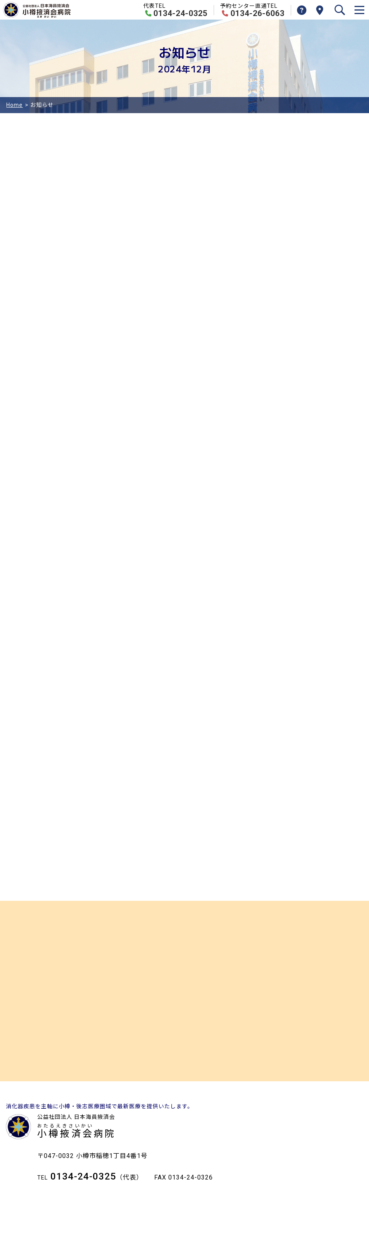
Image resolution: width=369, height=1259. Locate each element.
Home (14, 105)
